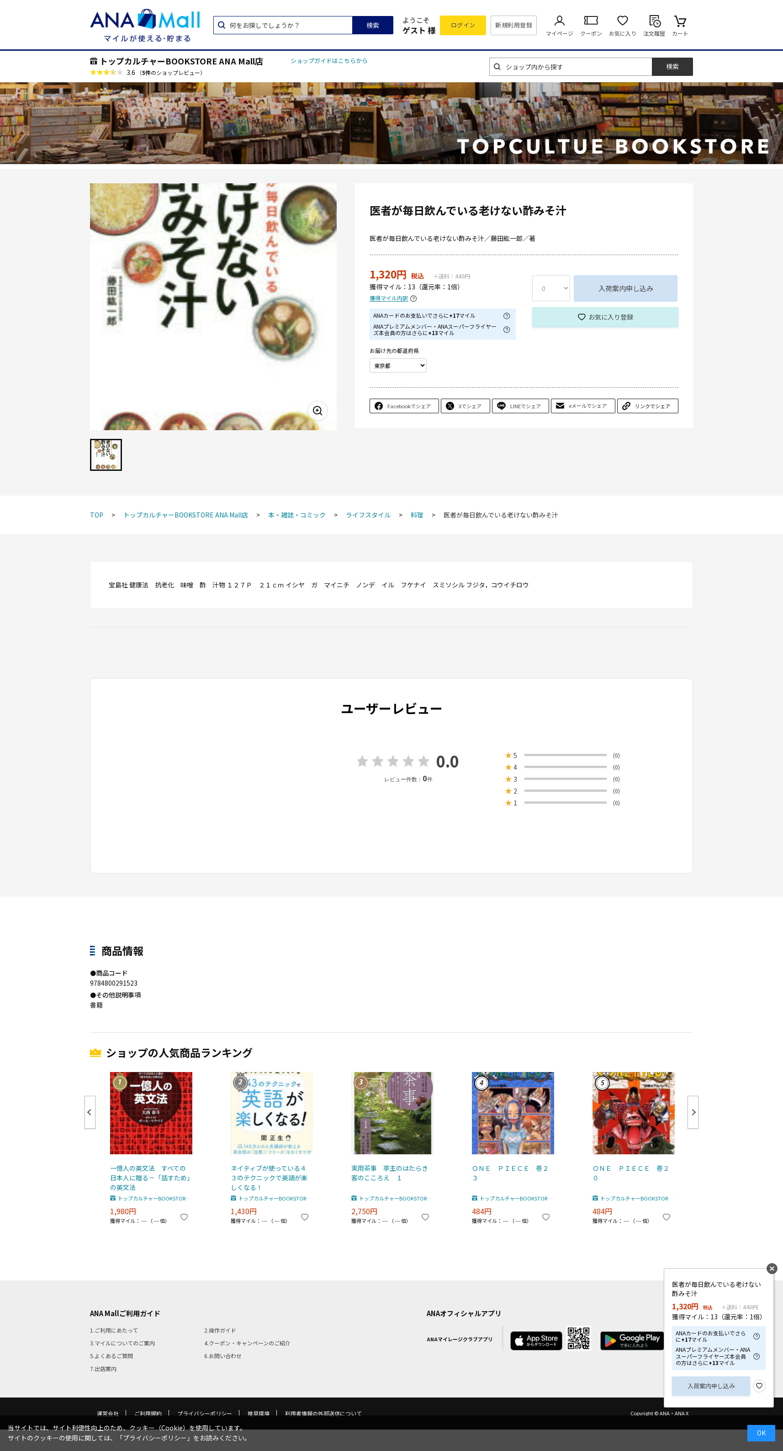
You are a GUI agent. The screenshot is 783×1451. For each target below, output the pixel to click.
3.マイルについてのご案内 (122, 1343)
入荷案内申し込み (625, 288)
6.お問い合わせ (223, 1356)
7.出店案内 (103, 1368)
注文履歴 (654, 33)
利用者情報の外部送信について (323, 1413)
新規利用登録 (513, 25)
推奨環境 (259, 1413)
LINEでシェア (525, 406)
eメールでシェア (588, 405)
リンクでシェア (652, 406)
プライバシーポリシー (204, 1413)
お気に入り (622, 33)
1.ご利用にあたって (114, 1330)
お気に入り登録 (610, 316)
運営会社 (108, 1413)
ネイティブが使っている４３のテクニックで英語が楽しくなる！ (269, 1177)
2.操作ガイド (220, 1330)
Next (693, 1112)
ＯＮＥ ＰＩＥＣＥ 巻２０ (631, 1172)
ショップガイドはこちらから (329, 60)
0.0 (447, 761)
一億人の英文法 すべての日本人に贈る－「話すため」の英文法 (150, 1177)
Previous (90, 1112)
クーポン (591, 33)
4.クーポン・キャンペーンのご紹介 (247, 1343)
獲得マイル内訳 (389, 298)
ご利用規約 (148, 1413)
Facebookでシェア (409, 406)
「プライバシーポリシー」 (154, 1437)
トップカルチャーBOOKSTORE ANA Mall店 (181, 61)
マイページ (559, 33)
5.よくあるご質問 (111, 1356)
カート (680, 33)
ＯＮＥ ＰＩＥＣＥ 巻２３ (510, 1172)
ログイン (463, 25)
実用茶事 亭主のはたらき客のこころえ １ (389, 1172)
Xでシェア (470, 406)
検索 (372, 25)
